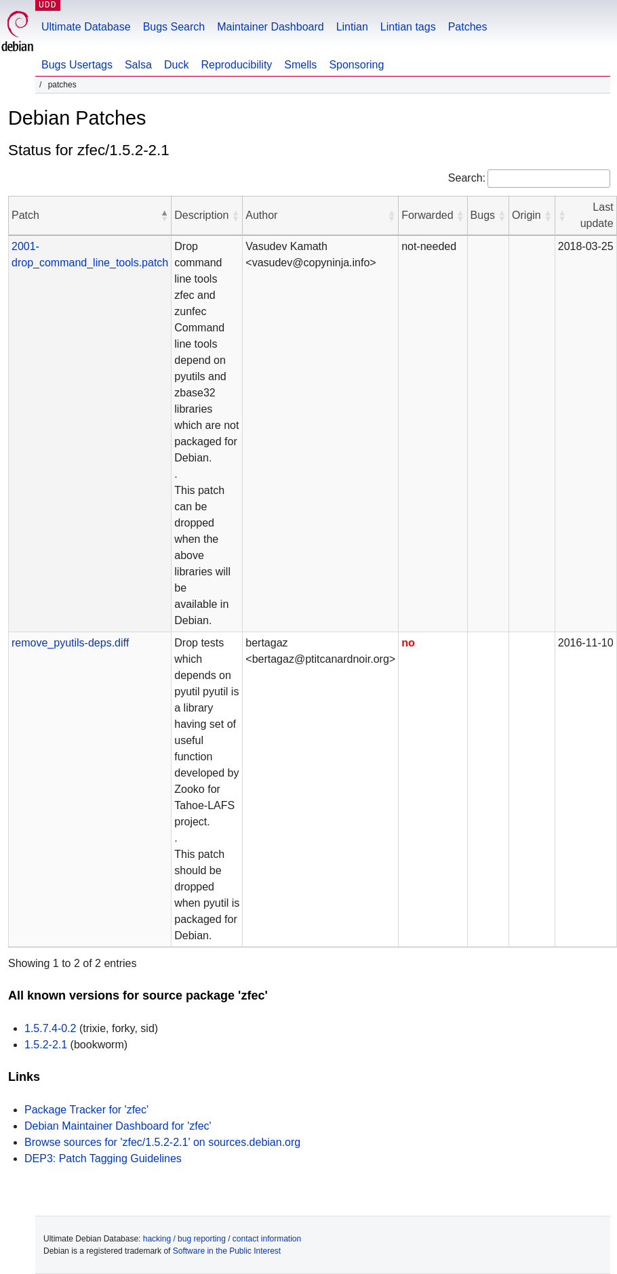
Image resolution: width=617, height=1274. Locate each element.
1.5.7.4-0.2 (50, 1028)
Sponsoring (356, 64)
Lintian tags (408, 27)
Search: (466, 178)
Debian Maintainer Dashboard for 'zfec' (118, 1126)
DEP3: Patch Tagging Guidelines (103, 1158)
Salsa (138, 64)
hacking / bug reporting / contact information (222, 1239)
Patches (467, 27)
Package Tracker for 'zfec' (86, 1109)
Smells (300, 64)
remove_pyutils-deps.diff (70, 643)
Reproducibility (236, 64)
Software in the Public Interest (227, 1251)
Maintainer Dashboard (270, 27)
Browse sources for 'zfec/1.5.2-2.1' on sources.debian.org (162, 1142)
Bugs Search (174, 27)
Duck (176, 64)
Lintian (352, 27)
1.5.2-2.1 (45, 1044)
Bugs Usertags (77, 64)
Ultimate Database (86, 27)
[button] (164, 215)
